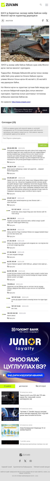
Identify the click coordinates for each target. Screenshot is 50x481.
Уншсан (23, 386)
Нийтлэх (43, 145)
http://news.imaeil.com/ (21, 102)
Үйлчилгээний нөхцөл (42, 467)
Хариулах (11, 162)
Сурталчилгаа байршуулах (22, 467)
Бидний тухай (7, 467)
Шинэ (7, 386)
